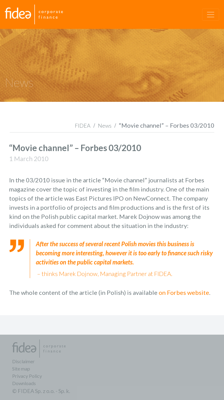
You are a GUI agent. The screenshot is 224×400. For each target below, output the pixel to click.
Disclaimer (23, 361)
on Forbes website (184, 292)
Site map (21, 368)
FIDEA (83, 125)
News (105, 125)
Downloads (24, 383)
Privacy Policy (27, 376)
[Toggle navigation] (210, 15)
